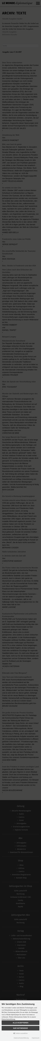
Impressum (35, 1038)
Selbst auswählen (20, 1033)
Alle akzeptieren (20, 1023)
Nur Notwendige (20, 1028)
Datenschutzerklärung (21, 1038)
